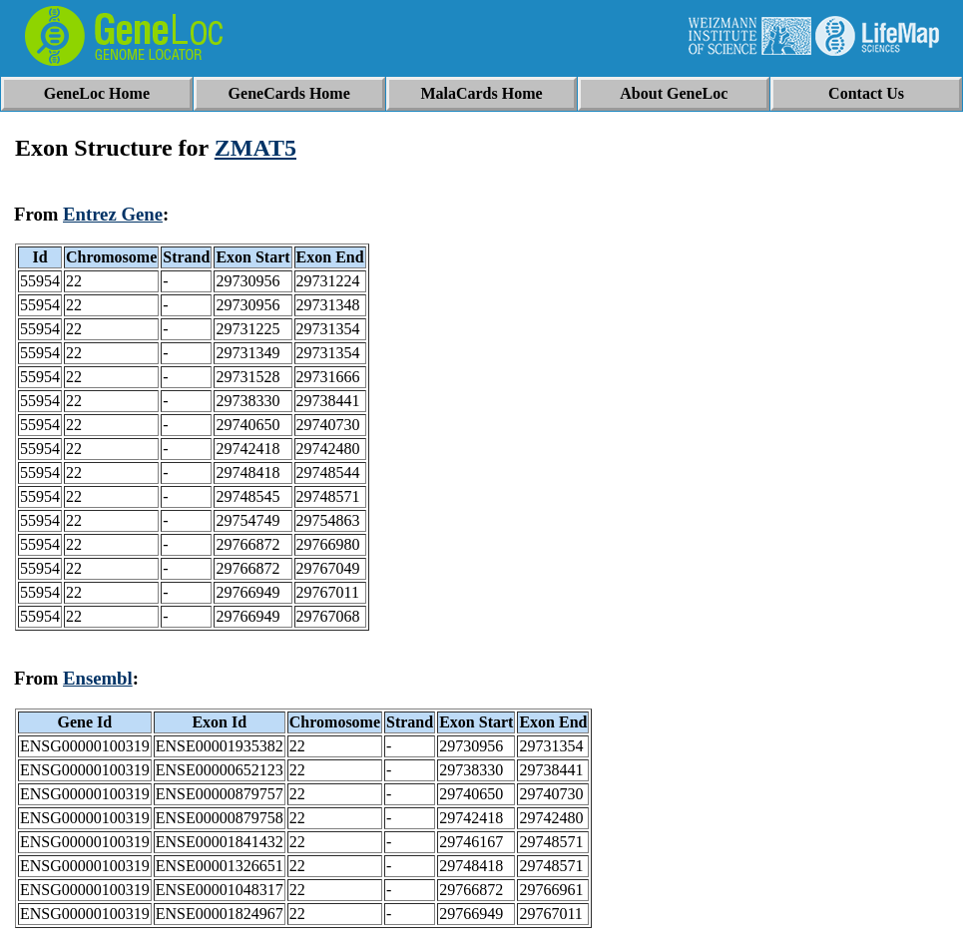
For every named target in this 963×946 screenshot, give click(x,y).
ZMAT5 (255, 148)
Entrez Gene (113, 214)
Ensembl (98, 678)
